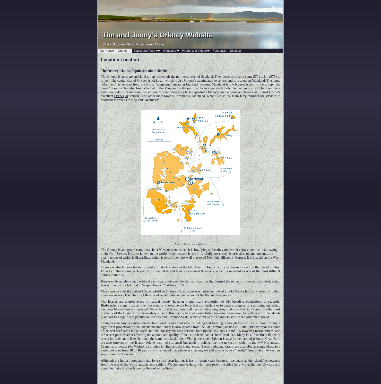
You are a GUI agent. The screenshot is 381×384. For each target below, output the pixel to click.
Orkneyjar (121, 96)
